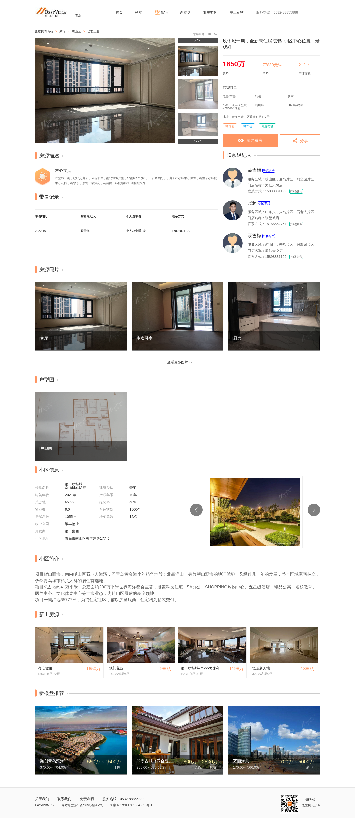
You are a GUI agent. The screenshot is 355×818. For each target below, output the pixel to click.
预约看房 (254, 140)
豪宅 (164, 12)
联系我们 (64, 799)
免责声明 (87, 799)
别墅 (138, 12)
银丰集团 (72, 531)
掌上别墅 (237, 12)
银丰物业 (72, 524)
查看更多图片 (177, 362)
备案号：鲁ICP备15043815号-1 (131, 805)
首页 (119, 12)
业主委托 (210, 12)
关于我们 (42, 799)
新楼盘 (185, 12)
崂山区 (76, 31)
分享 (304, 141)
